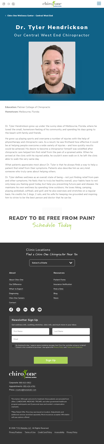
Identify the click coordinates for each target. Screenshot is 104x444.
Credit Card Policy (45, 432)
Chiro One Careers (16, 298)
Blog (55, 293)
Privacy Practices (15, 432)
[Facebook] (11, 310)
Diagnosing (13, 293)
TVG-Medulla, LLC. (23, 428)
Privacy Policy (59, 347)
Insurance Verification (63, 284)
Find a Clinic (59, 289)
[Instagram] (18, 310)
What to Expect (16, 289)
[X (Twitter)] (32, 310)
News (56, 298)
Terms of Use (30, 432)
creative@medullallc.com (25, 390)
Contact (12, 302)
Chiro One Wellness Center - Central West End (29, 15)
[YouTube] (40, 310)
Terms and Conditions (74, 347)
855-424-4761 (29, 386)
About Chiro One (16, 280)
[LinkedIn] (25, 310)
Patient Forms (60, 280)
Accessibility (59, 432)
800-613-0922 (25, 382)
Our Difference (15, 284)
